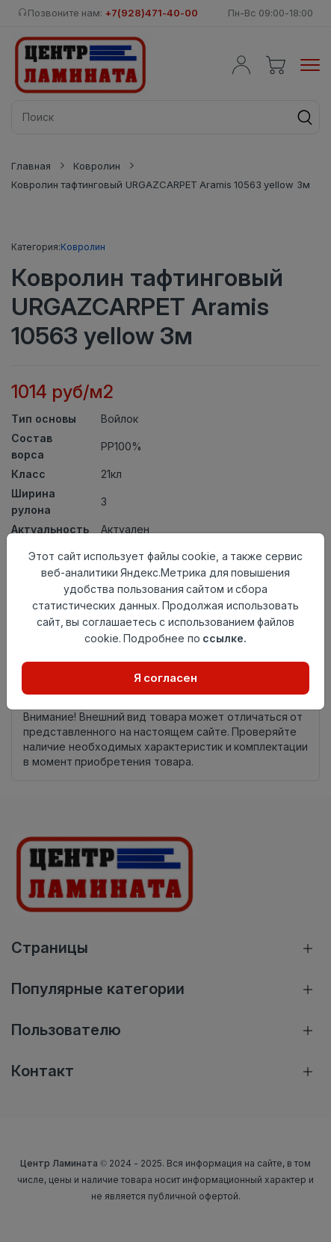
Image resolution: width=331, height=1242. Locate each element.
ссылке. (224, 638)
